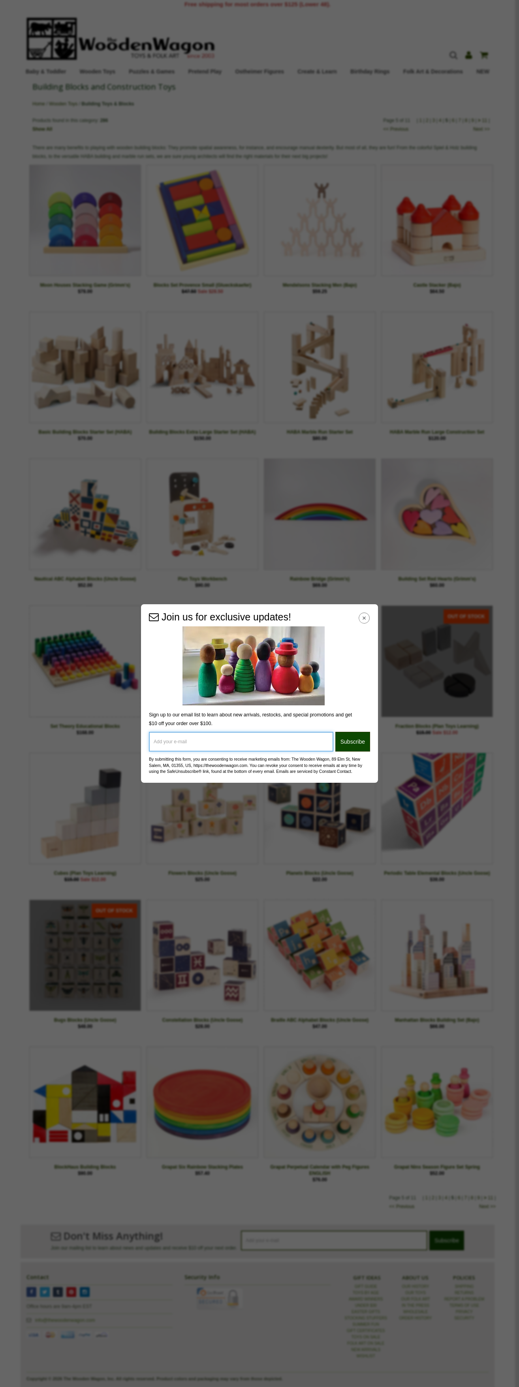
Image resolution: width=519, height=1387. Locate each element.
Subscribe (352, 742)
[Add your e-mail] (241, 742)
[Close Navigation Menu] (364, 618)
